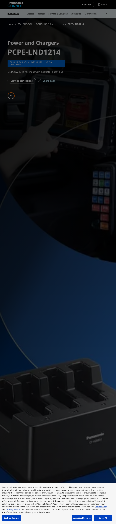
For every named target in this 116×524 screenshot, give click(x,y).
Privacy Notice (13, 509)
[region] (58, 503)
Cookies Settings (12, 518)
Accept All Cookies (82, 518)
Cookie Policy (101, 506)
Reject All (102, 518)
